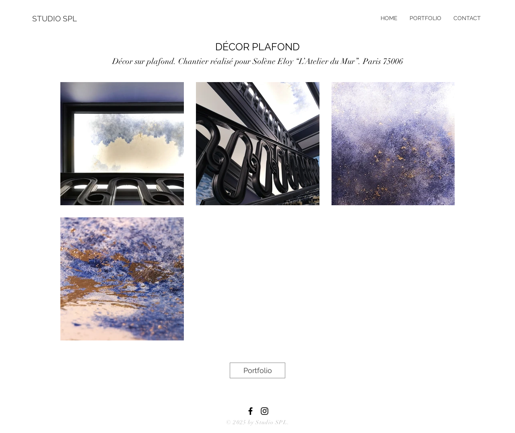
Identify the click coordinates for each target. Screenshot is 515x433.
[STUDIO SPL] (58, 18)
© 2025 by (240, 422)
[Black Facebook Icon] (250, 411)
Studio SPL (271, 422)
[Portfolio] (257, 370)
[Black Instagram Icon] (265, 411)
